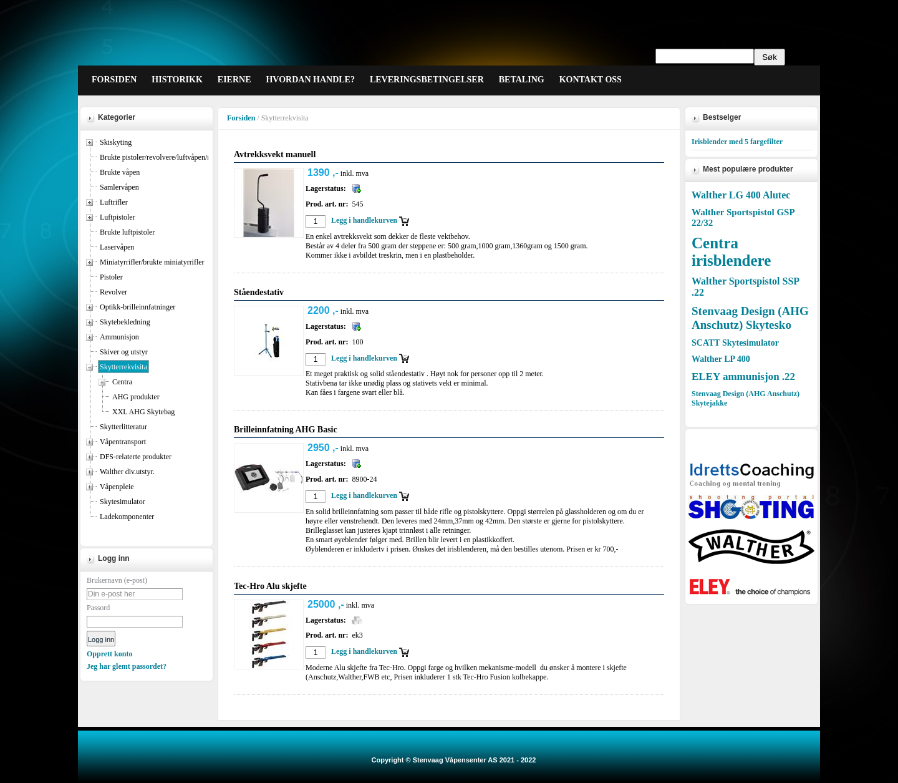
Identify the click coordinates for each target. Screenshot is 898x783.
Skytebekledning (125, 322)
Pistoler (111, 277)
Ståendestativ (259, 292)
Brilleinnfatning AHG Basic (285, 429)
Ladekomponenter (127, 516)
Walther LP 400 (721, 359)
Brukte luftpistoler (127, 232)
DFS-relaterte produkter (135, 456)
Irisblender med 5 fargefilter (737, 141)
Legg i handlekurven (364, 220)
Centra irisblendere (731, 252)
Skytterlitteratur (123, 426)
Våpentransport (123, 441)
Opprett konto (109, 653)
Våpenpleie (117, 486)
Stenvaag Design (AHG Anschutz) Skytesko (750, 317)
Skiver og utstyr (124, 352)
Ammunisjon (119, 337)
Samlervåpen (119, 187)
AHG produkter (136, 396)
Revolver (113, 292)
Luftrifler (114, 202)
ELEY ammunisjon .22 (743, 376)
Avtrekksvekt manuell (275, 154)
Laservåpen (117, 247)
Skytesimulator (122, 501)
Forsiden (241, 118)
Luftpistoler (117, 217)
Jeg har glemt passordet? (127, 666)
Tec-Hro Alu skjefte (270, 586)
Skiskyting (116, 142)
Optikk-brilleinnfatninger (137, 307)
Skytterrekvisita (123, 366)
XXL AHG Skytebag (143, 411)
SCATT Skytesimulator (735, 343)
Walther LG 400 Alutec (741, 195)
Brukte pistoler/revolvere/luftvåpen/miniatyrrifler (174, 157)
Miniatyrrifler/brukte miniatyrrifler (152, 262)
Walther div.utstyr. (127, 471)
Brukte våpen (120, 172)
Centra (122, 381)
